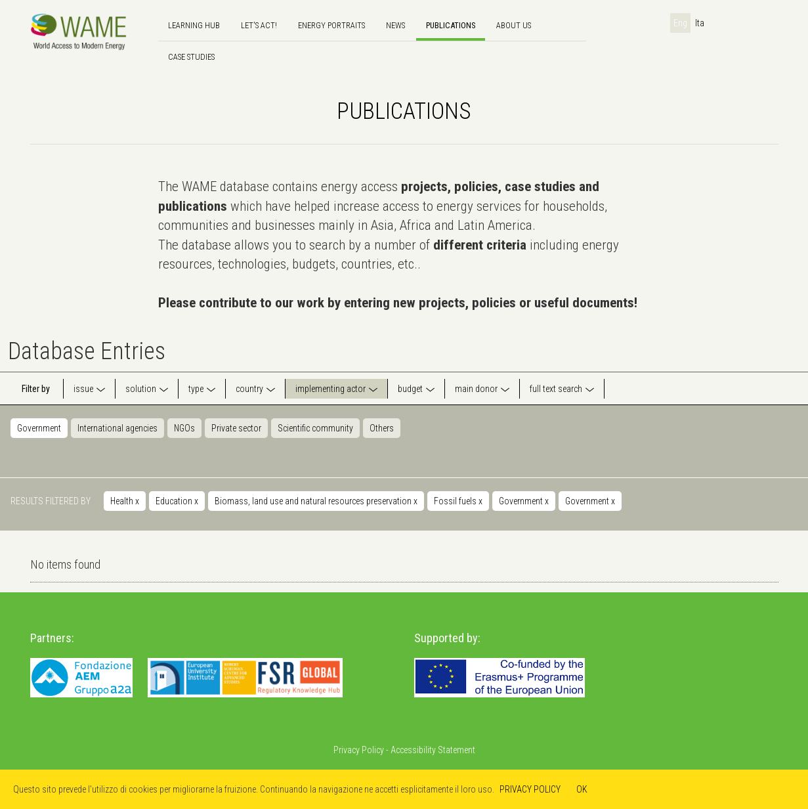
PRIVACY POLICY (530, 789)
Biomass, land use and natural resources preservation (316, 501)
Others (382, 428)
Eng (680, 23)
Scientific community (315, 428)
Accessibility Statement (433, 750)
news (395, 25)
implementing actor (330, 388)
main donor (476, 388)
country (249, 388)
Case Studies (191, 57)
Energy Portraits (331, 25)
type (195, 388)
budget (410, 388)
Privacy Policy (358, 750)
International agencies (117, 428)
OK (581, 789)
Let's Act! (259, 25)
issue (83, 388)
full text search (556, 388)
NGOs (184, 428)
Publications (450, 25)
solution (140, 388)
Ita (699, 23)
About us (513, 25)
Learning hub (194, 25)
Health (124, 501)
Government (39, 428)
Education (177, 501)
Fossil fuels (458, 501)
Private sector (236, 428)
